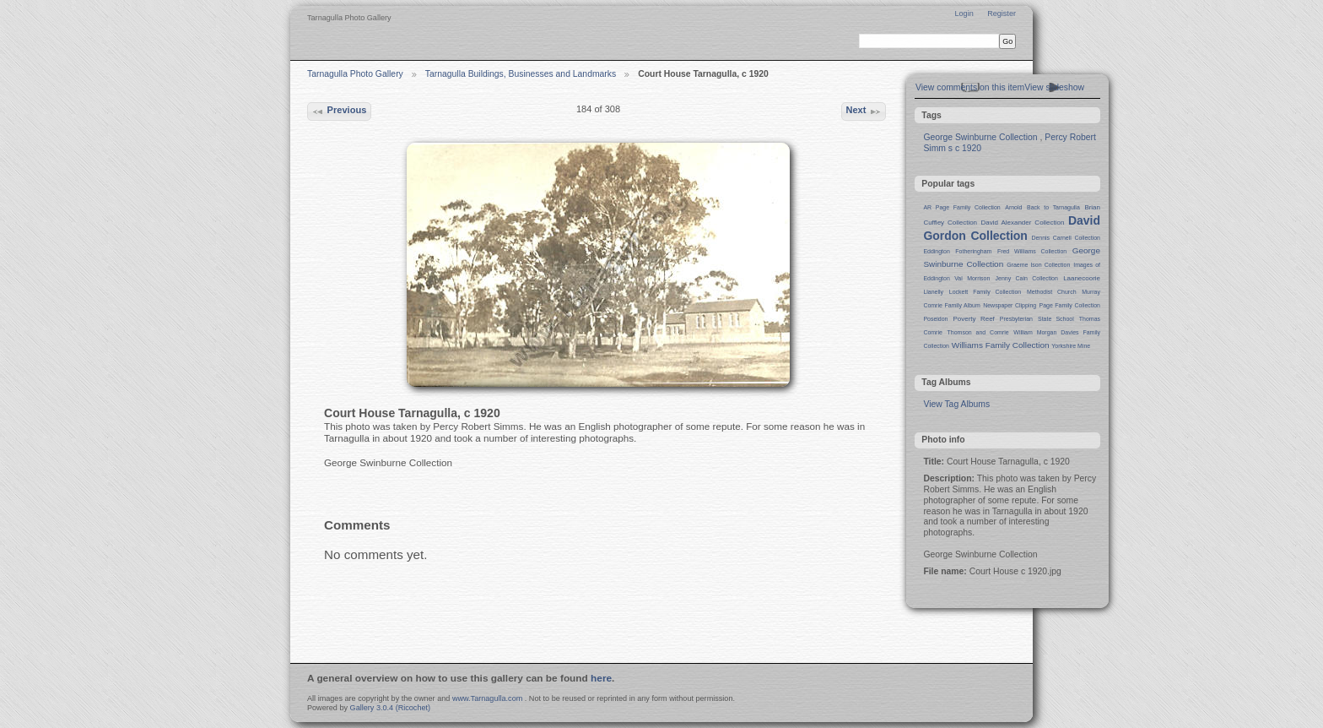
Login (963, 13)
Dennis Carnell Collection (1065, 238)
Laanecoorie (1081, 278)
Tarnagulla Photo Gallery (355, 74)
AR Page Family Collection (961, 207)
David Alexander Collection (1023, 222)
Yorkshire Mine (1070, 346)
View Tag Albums (956, 404)
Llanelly (933, 292)
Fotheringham (973, 251)
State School (1056, 319)
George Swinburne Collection (980, 137)
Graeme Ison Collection (1038, 265)
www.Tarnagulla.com (487, 698)
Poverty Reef (973, 319)
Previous (338, 111)
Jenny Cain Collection (1027, 278)
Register (1001, 13)
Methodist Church (1052, 292)
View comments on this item (969, 87)
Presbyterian (1016, 319)
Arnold (1013, 207)
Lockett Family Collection (985, 292)
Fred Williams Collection (1031, 251)
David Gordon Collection (1011, 228)
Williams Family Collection (1001, 345)
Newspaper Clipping (1009, 305)
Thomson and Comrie (978, 332)
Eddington (936, 251)
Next (863, 111)
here (601, 678)
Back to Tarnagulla (1053, 207)
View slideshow (1054, 87)
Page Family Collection (1070, 305)
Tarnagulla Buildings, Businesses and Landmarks (520, 74)
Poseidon (935, 319)
